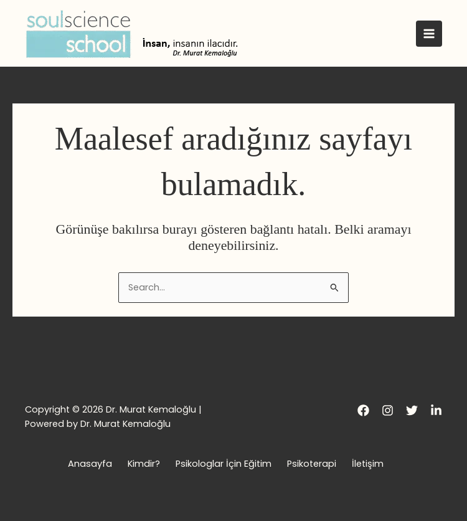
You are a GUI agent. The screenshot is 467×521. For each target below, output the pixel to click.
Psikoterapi (311, 463)
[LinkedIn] (436, 410)
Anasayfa (90, 463)
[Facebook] (363, 410)
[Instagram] (388, 410)
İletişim (368, 463)
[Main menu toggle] (429, 34)
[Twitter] (412, 410)
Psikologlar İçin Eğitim (223, 463)
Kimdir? (144, 463)
